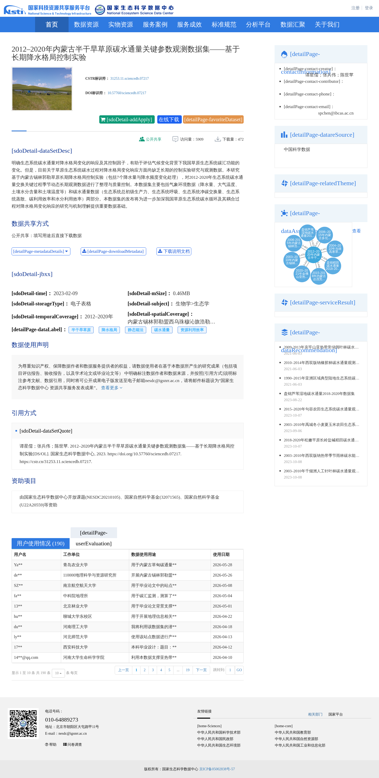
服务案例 (155, 24)
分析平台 (258, 24)
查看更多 (111, 387)
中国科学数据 (297, 149)
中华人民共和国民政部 (215, 739)
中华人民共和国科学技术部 (219, 732)
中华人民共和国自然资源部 (296, 739)
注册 (355, 8)
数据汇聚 (293, 24)
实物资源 (120, 24)
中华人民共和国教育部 (293, 732)
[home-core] (284, 726)
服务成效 (189, 24)
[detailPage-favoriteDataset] (213, 119)
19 (188, 670)
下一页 (201, 670)
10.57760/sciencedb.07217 (127, 93)
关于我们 (327, 24)
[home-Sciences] (209, 726)
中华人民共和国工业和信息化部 (300, 745)
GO (239, 670)
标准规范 (224, 24)
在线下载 (169, 119)
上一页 (123, 670)
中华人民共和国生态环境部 (219, 745)
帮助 (52, 745)
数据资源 (86, 24)
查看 (356, 231)
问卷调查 (75, 745)
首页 (52, 24)
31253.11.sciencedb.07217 (129, 78)
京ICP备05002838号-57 (217, 769)
